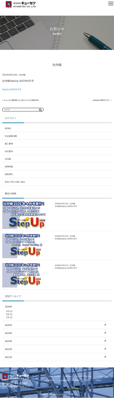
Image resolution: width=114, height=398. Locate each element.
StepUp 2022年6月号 (11, 89)
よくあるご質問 (102, 376)
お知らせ (88, 380)
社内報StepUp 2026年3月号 (66, 239)
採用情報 (9, 167)
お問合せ (99, 380)
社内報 (8, 159)
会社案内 (9, 151)
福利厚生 (9, 174)
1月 (7, 317)
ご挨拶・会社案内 (54, 376)
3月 (7, 314)
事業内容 (68, 376)
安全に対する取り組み (15, 182)
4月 (7, 311)
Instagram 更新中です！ (101, 100)
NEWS (8, 128)
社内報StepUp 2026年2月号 (66, 268)
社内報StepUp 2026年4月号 (66, 206)
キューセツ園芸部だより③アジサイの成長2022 (21, 100)
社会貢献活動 (11, 136)
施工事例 (9, 144)
